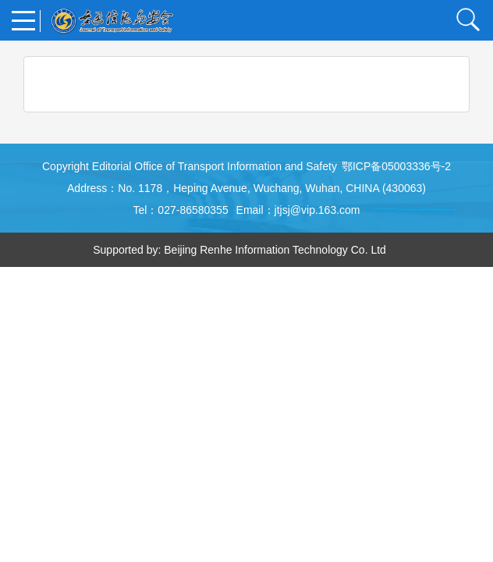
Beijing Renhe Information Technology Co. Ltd (275, 250)
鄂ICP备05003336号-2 (396, 166)
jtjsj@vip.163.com (317, 210)
